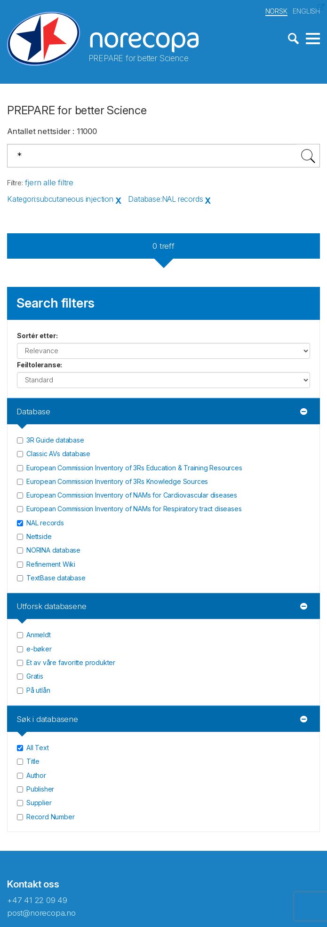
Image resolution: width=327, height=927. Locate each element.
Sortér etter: (37, 336)
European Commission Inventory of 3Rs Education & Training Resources (134, 468)
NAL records (45, 523)
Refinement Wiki (50, 564)
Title (33, 761)
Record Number (50, 817)
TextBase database (56, 578)
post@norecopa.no (41, 913)
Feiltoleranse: (39, 365)
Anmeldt (38, 635)
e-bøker (39, 649)
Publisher (40, 789)
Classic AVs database (58, 454)
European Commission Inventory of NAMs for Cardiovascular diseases (131, 495)
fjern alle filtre (49, 182)
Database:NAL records (165, 199)
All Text (37, 748)
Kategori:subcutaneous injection (60, 199)
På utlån (38, 690)
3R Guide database (55, 440)
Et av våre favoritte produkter (70, 662)
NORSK (276, 11)
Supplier (38, 803)
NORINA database (53, 550)
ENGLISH (306, 11)
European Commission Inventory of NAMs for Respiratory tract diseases (133, 509)
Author (36, 775)
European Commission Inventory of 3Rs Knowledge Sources (117, 481)
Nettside (38, 536)
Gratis (34, 676)
